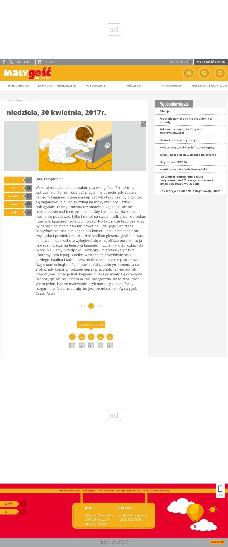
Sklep (49, 62)
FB (13, 188)
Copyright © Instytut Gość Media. (114, 541)
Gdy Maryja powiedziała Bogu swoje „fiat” (190, 191)
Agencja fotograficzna (128, 490)
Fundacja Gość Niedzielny (156, 490)
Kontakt (24, 62)
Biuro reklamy (106, 490)
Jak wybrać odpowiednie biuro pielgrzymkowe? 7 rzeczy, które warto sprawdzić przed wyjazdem (187, 180)
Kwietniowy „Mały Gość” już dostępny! (187, 147)
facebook (3, 62)
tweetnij (13, 196)
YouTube (10, 62)
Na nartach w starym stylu (178, 140)
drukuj (13, 204)
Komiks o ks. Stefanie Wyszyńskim (184, 169)
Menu (220, 73)
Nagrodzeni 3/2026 (173, 162)
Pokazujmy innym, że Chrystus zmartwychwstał (181, 131)
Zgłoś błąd (217, 542)
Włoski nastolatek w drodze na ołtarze (187, 154)
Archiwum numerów (69, 490)
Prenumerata (89, 490)
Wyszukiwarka (204, 73)
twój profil (188, 73)
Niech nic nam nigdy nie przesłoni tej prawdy (185, 120)
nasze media (179, 62)
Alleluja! (164, 111)
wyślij (13, 212)
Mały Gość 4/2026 (211, 62)
